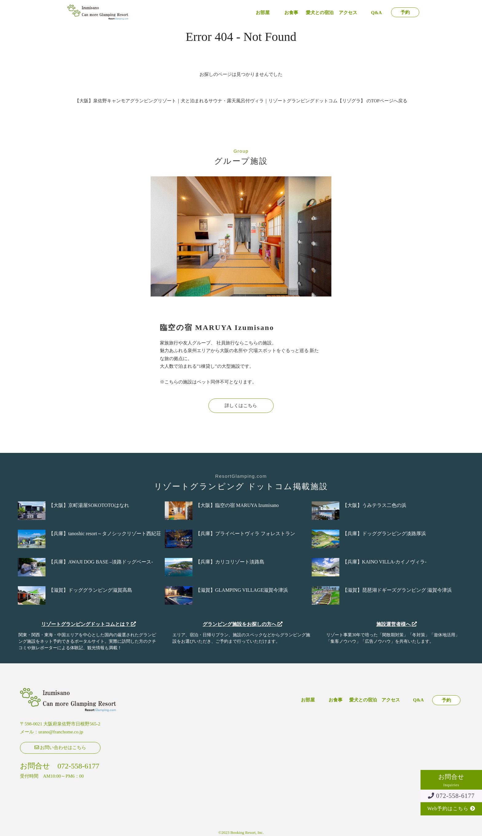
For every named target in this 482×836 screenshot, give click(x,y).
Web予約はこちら (451, 808)
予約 (405, 12)
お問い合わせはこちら (60, 747)
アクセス (348, 12)
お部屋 (263, 12)
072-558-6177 (451, 795)
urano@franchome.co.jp (60, 731)
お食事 (291, 12)
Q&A (376, 12)
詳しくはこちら (241, 405)
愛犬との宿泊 (320, 12)
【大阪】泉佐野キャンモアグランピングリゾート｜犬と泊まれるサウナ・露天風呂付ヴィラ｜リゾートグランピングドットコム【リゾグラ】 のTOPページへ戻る (241, 100)
